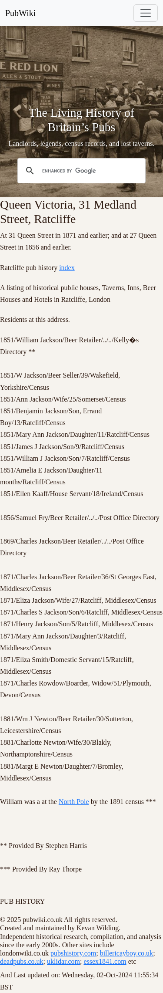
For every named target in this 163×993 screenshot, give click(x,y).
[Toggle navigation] (145, 13)
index (67, 267)
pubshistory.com (73, 953)
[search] (80, 171)
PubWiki (20, 13)
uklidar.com (63, 961)
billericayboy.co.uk (126, 953)
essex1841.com (104, 961)
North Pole (74, 801)
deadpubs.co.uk (21, 961)
